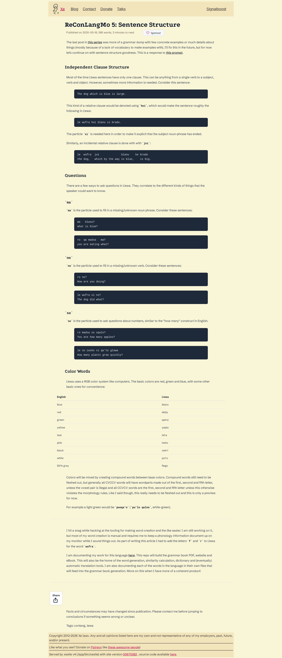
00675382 (130, 653)
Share (56, 597)
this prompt (174, 52)
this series (95, 42)
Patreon (96, 646)
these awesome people (124, 646)
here (131, 554)
